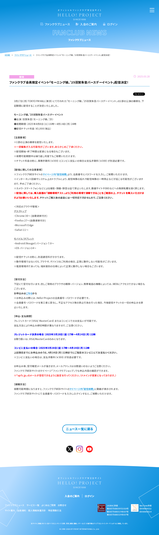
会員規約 (21, 510)
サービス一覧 (33, 505)
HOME (7, 55)
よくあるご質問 (48, 505)
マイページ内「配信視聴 (54, 174)
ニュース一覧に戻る (79, 429)
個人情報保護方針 (37, 510)
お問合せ (62, 505)
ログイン (112, 24)
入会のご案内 (88, 24)
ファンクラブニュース (57, 24)
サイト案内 (10, 510)
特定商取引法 (54, 510)
